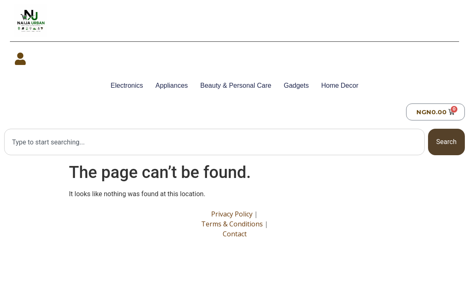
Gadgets (296, 85)
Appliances (172, 85)
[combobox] (214, 142)
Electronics (127, 85)
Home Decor (339, 85)
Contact (235, 233)
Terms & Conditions (232, 223)
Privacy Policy (232, 214)
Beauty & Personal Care (236, 85)
